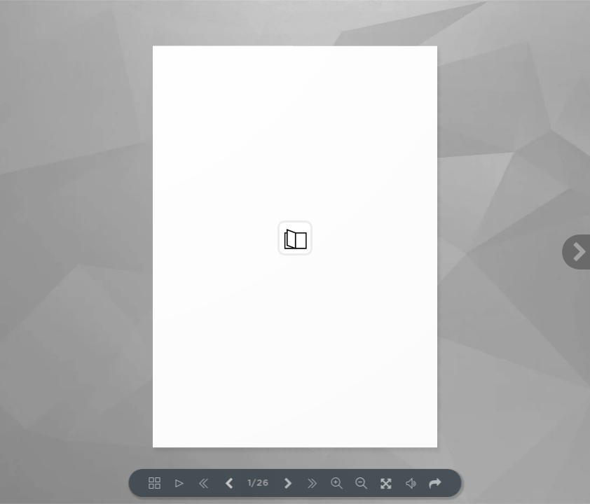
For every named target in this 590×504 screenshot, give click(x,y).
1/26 (258, 483)
